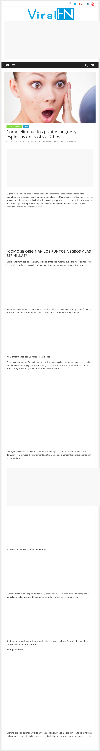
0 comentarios (45, 141)
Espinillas (59, 141)
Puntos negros (70, 141)
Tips (26, 127)
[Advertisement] (52, 40)
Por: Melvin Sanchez (29, 141)
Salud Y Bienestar (14, 127)
